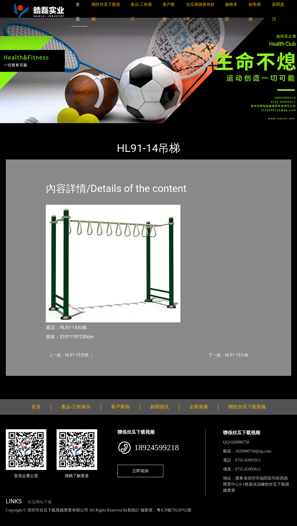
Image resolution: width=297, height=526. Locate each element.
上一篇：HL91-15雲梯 (68, 355)
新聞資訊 (159, 406)
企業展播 (198, 406)
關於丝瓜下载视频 (247, 406)
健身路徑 (69, 127)
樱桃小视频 (266, 516)
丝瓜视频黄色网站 (70, 516)
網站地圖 (8, 516)
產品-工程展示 (40, 127)
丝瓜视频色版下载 (34, 516)
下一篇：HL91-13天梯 (228, 355)
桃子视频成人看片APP (35, 522)
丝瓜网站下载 (40, 502)
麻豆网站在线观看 (133, 516)
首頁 (16, 127)
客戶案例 (120, 406)
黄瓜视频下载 (102, 516)
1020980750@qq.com (253, 451)
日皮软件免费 (241, 516)
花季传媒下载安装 (169, 516)
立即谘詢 (140, 470)
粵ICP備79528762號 (174, 510)
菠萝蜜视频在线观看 (207, 516)
